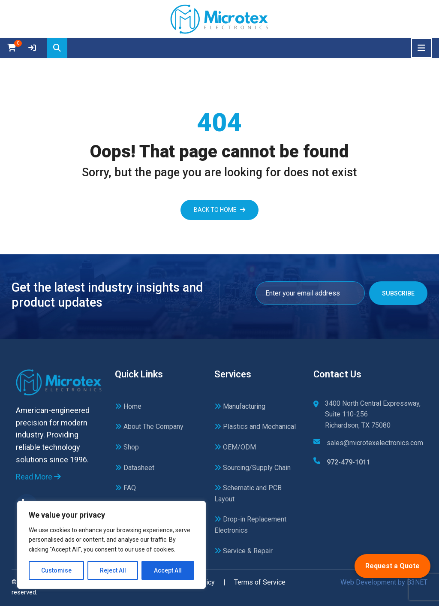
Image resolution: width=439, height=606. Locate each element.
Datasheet (134, 468)
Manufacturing (239, 406)
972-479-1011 (348, 462)
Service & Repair (243, 551)
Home (128, 406)
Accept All (168, 570)
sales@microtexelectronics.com (375, 443)
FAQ (125, 488)
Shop (127, 447)
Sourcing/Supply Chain (252, 468)
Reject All (113, 570)
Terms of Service (260, 582)
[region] (111, 545)
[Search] (57, 48)
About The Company (149, 426)
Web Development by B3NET (383, 582)
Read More (38, 476)
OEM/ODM (235, 447)
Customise (56, 570)
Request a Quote (392, 566)
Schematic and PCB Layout (248, 493)
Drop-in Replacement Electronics (250, 524)
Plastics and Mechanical (255, 426)
